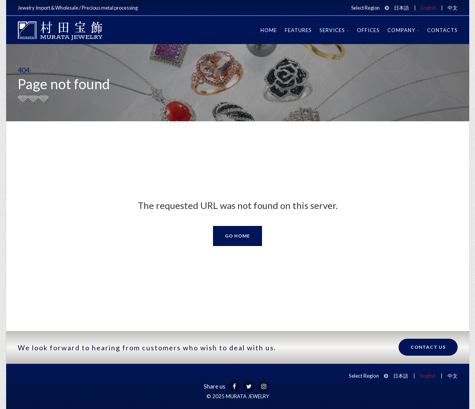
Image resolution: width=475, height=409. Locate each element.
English (428, 8)
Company (403, 30)
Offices (368, 30)
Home (268, 30)
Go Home (237, 236)
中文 (453, 8)
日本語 (401, 8)
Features (298, 30)
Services (334, 30)
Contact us (428, 347)
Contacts (442, 30)
